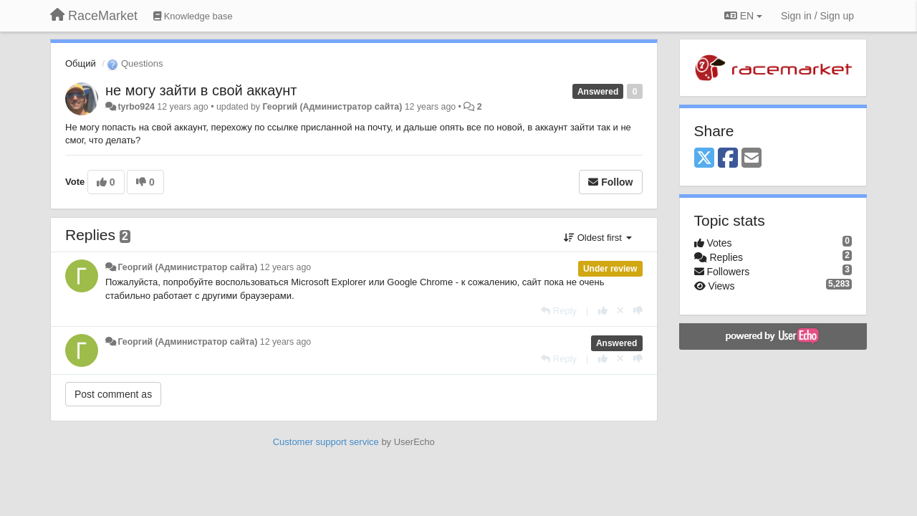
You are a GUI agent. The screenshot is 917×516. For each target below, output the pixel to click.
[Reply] (559, 310)
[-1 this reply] (638, 310)
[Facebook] (728, 158)
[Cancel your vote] (620, 310)
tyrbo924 (135, 107)
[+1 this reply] (603, 310)
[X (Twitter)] (704, 158)
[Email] (751, 158)
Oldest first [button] (597, 237)
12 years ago (285, 267)
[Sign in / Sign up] (817, 16)
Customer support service (326, 441)
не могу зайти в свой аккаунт (201, 90)
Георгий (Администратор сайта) (332, 107)
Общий (80, 63)
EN (743, 16)
